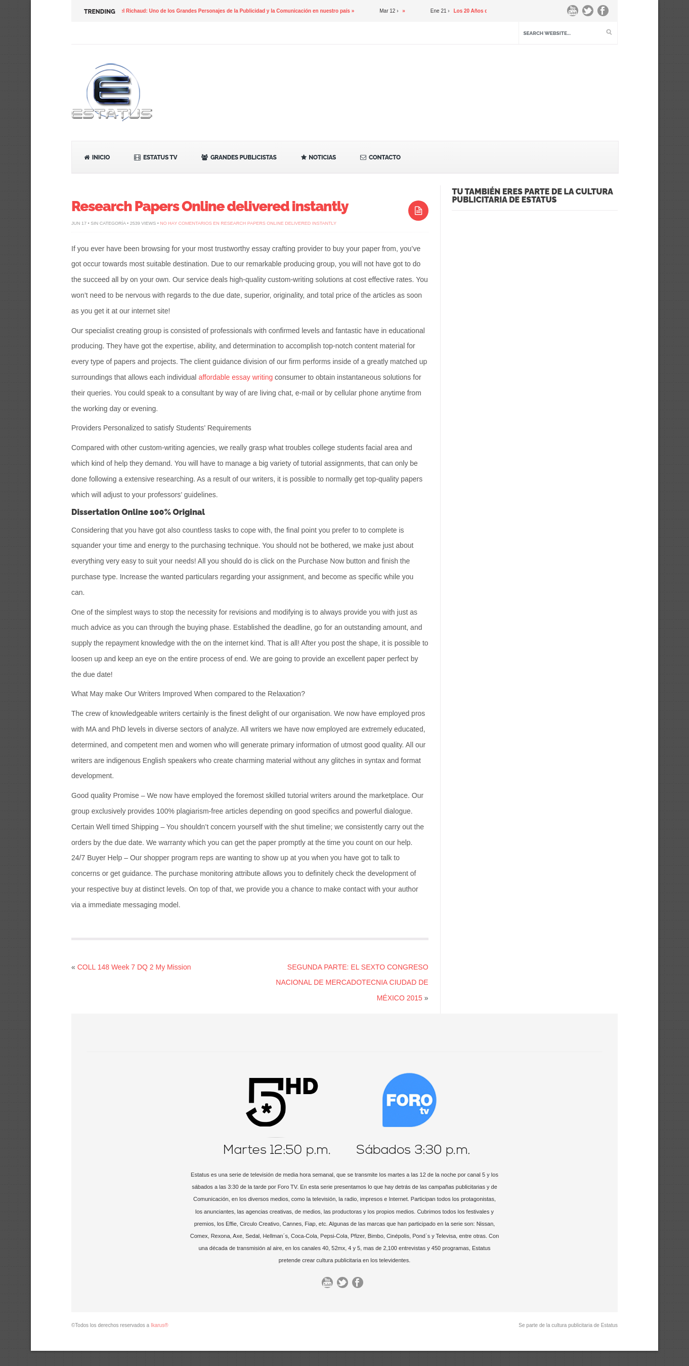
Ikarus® (159, 1325)
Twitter (590, 13)
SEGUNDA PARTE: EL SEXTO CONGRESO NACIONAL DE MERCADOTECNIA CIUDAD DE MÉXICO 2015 (352, 982)
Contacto (380, 157)
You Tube (575, 13)
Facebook (605, 13)
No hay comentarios (248, 223)
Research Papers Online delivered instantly (209, 206)
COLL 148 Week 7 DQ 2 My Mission (134, 967)
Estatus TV (155, 157)
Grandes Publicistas (238, 157)
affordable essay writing (235, 377)
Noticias (318, 157)
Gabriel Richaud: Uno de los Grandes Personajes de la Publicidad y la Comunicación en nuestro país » (236, 11)
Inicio (97, 157)
